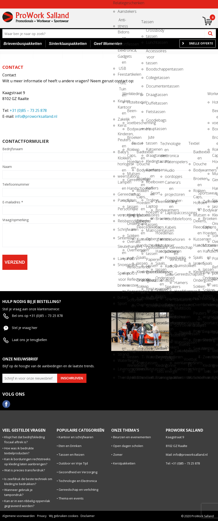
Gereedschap (131, 179)
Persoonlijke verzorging (122, 210)
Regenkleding (131, 291)
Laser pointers (169, 247)
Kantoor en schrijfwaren (76, 437)
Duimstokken (178, 265)
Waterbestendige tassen (150, 358)
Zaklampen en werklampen (178, 352)
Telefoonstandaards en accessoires (169, 324)
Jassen (131, 206)
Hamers (178, 282)
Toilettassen (150, 348)
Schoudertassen (150, 314)
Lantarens (178, 299)
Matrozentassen (150, 230)
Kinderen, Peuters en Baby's (122, 135)
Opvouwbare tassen (150, 249)
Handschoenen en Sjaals (131, 190)
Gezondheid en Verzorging (78, 472)
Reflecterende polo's (131, 268)
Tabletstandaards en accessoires (169, 306)
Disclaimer (88, 516)
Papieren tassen (150, 261)
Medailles (188, 350)
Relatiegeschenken (117, 2)
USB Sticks (169, 354)
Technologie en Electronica (78, 481)
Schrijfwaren (122, 229)
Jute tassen (150, 139)
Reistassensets (150, 288)
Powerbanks (169, 257)
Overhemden (131, 250)
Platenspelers (169, 161)
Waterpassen (178, 342)
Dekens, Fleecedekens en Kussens (141, 222)
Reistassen (150, 280)
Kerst (122, 125)
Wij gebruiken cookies (63, 516)
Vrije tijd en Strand (122, 337)
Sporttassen (150, 322)
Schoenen (141, 377)
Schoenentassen (150, 305)
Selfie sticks (169, 276)
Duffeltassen (150, 103)
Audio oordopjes (169, 172)
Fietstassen (150, 111)
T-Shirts (131, 328)
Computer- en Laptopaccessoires (169, 202)
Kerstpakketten (124, 463)
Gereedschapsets (178, 274)
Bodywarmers (131, 128)
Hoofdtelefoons (169, 218)
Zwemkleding (159, 201)
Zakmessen (178, 369)
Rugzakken (150, 297)
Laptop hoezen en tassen (150, 208)
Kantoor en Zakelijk (122, 109)
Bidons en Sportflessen (122, 33)
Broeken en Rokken (131, 139)
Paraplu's (122, 200)
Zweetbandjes (159, 356)
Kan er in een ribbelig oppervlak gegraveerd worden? (27, 503)
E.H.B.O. (131, 377)
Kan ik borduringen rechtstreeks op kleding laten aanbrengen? (27, 461)
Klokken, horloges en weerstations (122, 159)
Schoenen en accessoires (159, 306)
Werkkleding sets (131, 367)
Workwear (211, 93)
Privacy (42, 516)
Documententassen (150, 86)
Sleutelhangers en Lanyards (122, 248)
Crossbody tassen (150, 32)
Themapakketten (122, 377)
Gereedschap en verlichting (174, 249)
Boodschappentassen (150, 69)
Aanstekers (122, 11)
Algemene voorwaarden (18, 516)
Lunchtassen (150, 42)
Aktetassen (150, 369)
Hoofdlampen (178, 291)
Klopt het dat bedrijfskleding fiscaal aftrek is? (24, 439)
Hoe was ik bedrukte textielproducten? (19, 450)
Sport (122, 303)
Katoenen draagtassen (150, 151)
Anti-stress (122, 21)
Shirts (159, 339)
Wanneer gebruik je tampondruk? (18, 492)
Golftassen (150, 377)
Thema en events (183, 334)
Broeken (159, 218)
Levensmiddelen (122, 369)
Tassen (145, 21)
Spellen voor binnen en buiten (122, 275)
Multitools (178, 308)
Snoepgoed (122, 264)
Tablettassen (150, 339)
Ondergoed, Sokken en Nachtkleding (141, 282)
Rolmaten (178, 316)
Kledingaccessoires (131, 215)
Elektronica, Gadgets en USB (122, 52)
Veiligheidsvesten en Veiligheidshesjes (131, 340)
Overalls (131, 241)
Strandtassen (150, 331)
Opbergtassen (150, 238)
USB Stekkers (169, 342)
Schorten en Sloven (131, 301)
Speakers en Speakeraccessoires (169, 288)
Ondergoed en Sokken (131, 225)
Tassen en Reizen (71, 454)
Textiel (136, 143)
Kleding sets (159, 367)
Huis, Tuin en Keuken (122, 84)
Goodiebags (150, 120)
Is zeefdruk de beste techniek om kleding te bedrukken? (28, 481)
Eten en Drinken (70, 446)
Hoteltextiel (131, 102)
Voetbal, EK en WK (188, 361)
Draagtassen (150, 94)
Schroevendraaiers (178, 325)
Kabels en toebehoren (169, 229)
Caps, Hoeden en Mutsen (131, 157)
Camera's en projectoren (169, 184)
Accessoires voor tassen (150, 52)
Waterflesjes (122, 360)
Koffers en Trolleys (150, 189)
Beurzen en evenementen (132, 437)
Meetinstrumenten (178, 377)
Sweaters (131, 318)
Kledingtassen (150, 161)
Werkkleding (126, 93)
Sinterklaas (122, 238)
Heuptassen (150, 128)
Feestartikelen (122, 74)
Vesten (131, 356)
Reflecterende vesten (131, 281)
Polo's (131, 258)
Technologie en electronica (164, 145)
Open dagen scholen (128, 446)
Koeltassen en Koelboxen (150, 171)
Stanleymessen (178, 333)
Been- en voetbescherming (131, 112)
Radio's (169, 266)
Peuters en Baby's (141, 315)
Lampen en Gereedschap (122, 184)
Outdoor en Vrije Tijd (73, 463)
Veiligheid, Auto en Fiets (122, 313)
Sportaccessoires (159, 322)
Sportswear (202, 193)
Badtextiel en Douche (141, 153)
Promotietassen (150, 271)
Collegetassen (150, 77)
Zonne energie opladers (169, 367)
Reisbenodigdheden (122, 220)
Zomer (118, 454)
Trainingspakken (159, 377)
